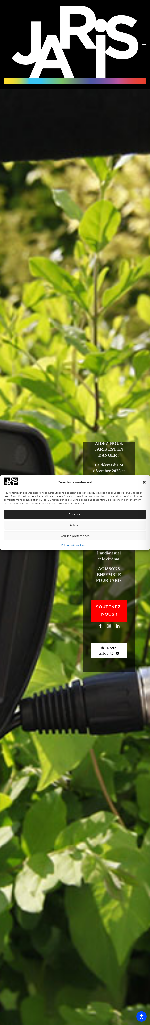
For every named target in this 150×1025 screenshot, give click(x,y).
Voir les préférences (75, 536)
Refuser (75, 525)
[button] (144, 482)
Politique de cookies (73, 544)
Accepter (75, 514)
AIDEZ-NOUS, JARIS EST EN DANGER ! (109, 450)
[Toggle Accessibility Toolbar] (141, 1016)
